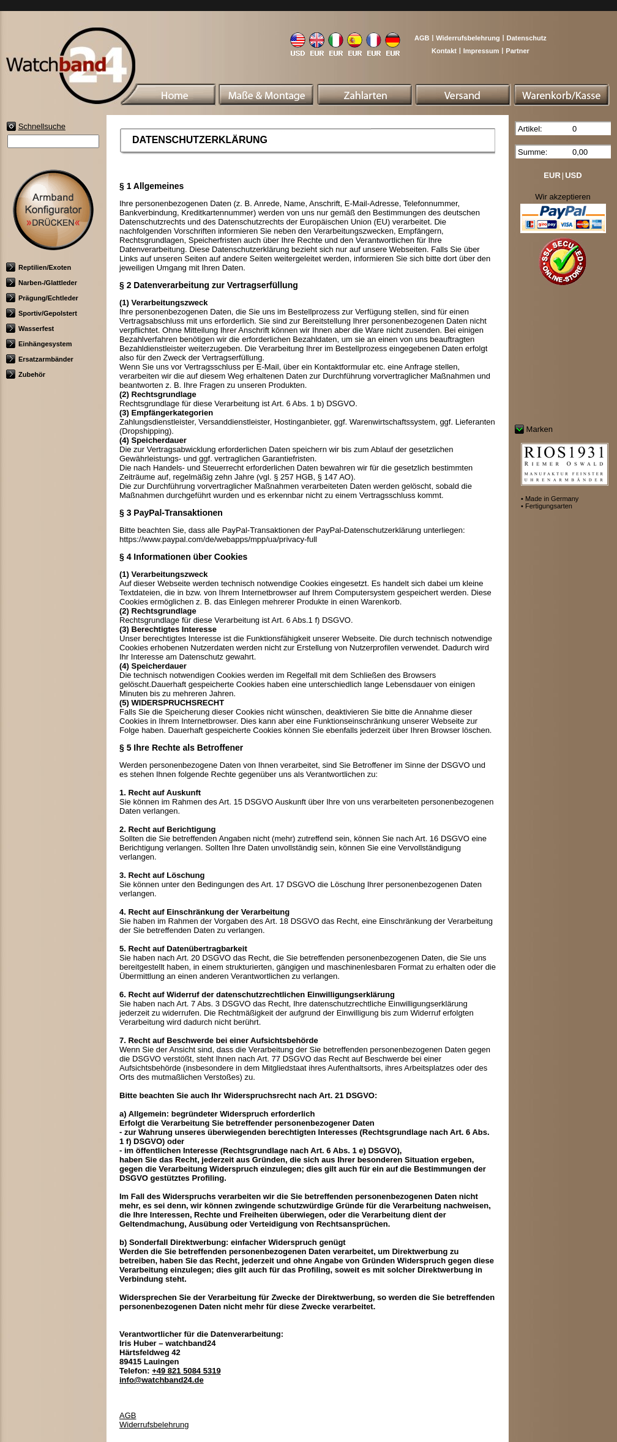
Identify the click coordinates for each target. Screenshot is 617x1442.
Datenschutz (526, 38)
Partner (517, 50)
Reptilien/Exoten (38, 267)
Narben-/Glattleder (41, 282)
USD (573, 175)
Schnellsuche (41, 126)
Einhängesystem (39, 343)
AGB (421, 38)
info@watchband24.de (161, 1379)
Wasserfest (30, 328)
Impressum (481, 50)
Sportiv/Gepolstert (41, 313)
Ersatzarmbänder (39, 359)
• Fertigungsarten (546, 506)
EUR (552, 175)
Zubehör (25, 374)
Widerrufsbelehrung (467, 38)
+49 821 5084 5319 (186, 1370)
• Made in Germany (549, 498)
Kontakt (444, 50)
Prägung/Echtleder (42, 298)
